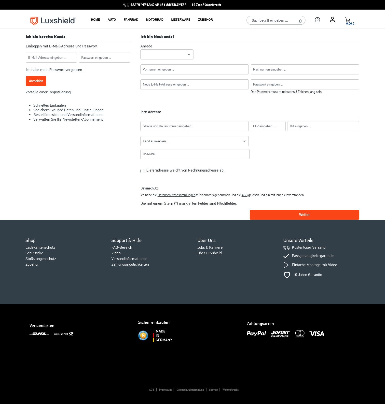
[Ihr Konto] (332, 19)
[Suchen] (300, 20)
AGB (245, 195)
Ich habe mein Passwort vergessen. (54, 69)
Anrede (146, 46)
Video (116, 253)
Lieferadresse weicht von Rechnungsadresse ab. (185, 170)
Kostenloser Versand (309, 247)
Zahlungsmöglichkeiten (130, 264)
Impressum (165, 389)
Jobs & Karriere (210, 247)
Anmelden (36, 81)
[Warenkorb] (348, 20)
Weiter (304, 214)
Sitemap (213, 389)
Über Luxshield (209, 253)
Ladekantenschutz (40, 247)
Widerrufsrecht (230, 389)
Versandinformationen (129, 258)
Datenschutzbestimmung (190, 389)
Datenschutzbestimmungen (176, 195)
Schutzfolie (34, 253)
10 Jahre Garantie (307, 275)
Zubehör (32, 264)
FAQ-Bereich (121, 247)
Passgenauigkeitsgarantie (313, 256)
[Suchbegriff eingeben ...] (271, 20)
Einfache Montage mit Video (314, 265)
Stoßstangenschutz (41, 258)
